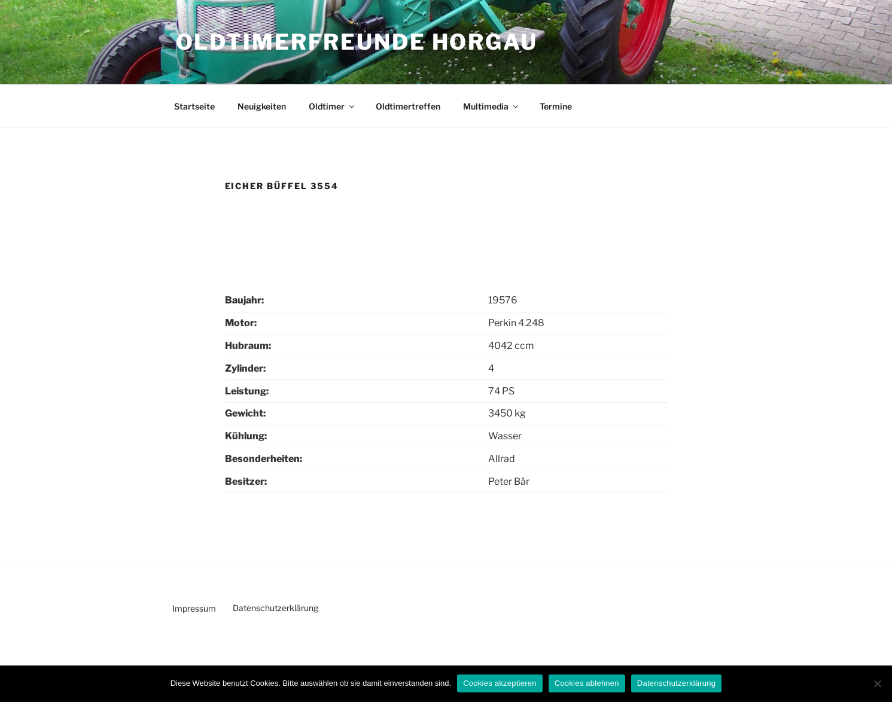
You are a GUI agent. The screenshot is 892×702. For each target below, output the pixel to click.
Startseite (194, 106)
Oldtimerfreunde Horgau (357, 42)
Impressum (194, 608)
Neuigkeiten (262, 106)
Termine (556, 106)
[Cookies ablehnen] (877, 683)
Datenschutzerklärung (275, 608)
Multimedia (491, 106)
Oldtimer (332, 106)
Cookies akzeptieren (500, 683)
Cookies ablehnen (587, 683)
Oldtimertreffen (408, 106)
